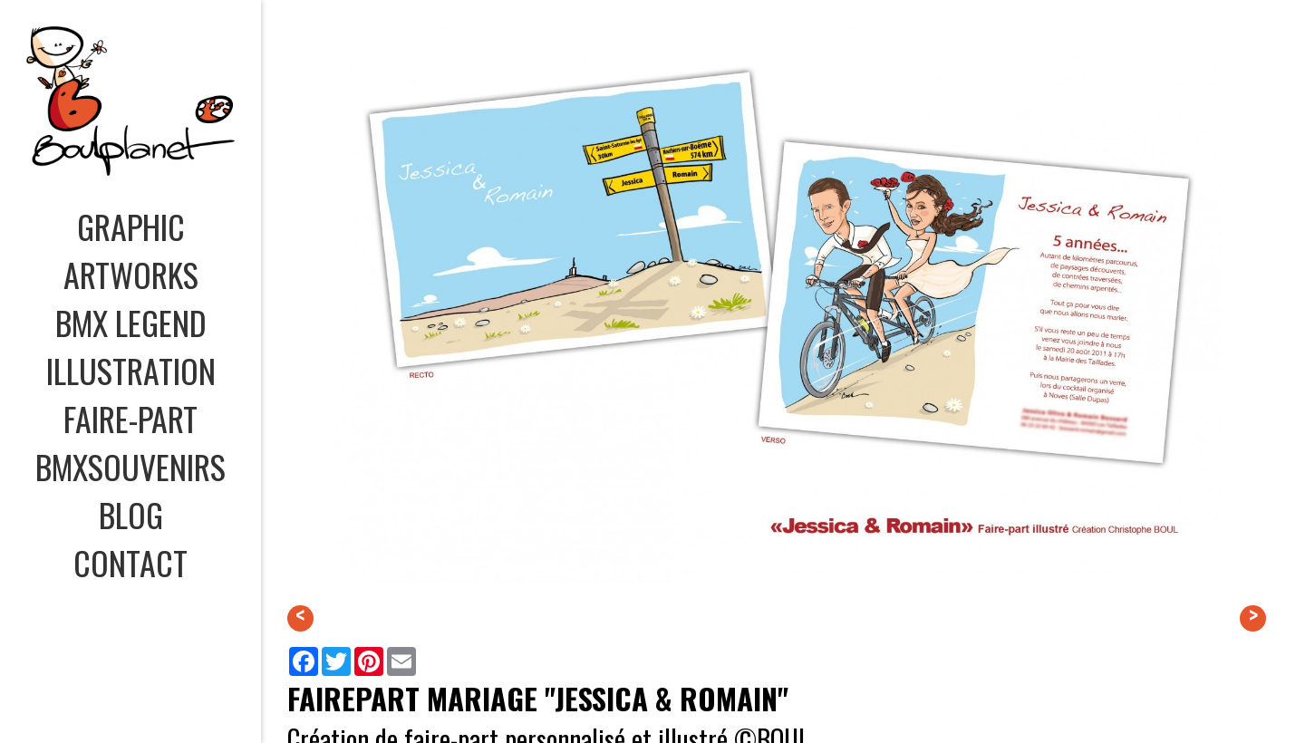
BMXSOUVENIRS (130, 466)
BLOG (131, 514)
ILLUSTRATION (131, 370)
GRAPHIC (131, 226)
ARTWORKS (130, 274)
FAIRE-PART (130, 418)
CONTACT (130, 562)
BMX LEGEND (131, 322)
